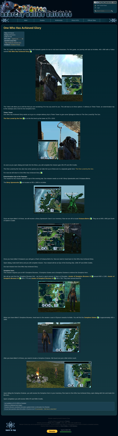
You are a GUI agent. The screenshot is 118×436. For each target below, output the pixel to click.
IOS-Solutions (73, 426)
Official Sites (92, 20)
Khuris (49, 422)
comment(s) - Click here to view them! (45, 409)
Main (25, 20)
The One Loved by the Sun (84, 169)
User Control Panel (100, 5)
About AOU (75, 20)
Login (97, 8)
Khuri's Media (64, 426)
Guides (42, 20)
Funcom (67, 421)
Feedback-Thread (15, 44)
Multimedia (58, 20)
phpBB (58, 422)
